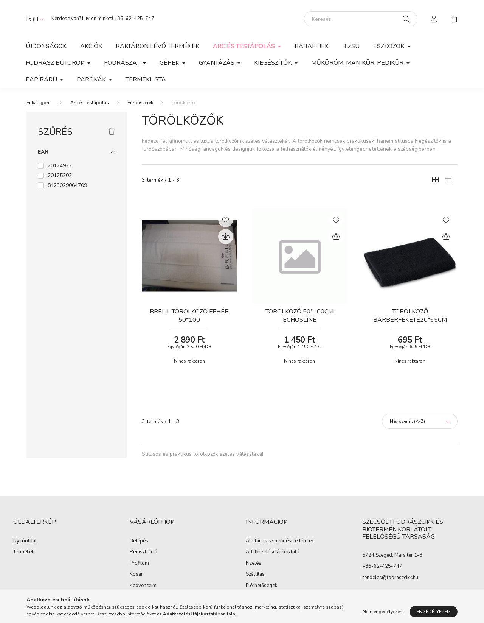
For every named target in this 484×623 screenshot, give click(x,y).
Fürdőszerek (140, 103)
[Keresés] (360, 18)
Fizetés (253, 564)
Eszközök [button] (389, 46)
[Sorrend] (420, 421)
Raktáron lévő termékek (157, 46)
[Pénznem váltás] (33, 18)
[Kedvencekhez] (225, 219)
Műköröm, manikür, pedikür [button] (358, 63)
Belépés (139, 541)
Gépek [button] (170, 63)
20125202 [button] (60, 175)
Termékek (23, 552)
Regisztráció (143, 552)
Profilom (139, 564)
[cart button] (453, 18)
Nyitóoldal (25, 541)
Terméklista (146, 79)
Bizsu (351, 46)
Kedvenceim (143, 586)
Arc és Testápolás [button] (244, 46)
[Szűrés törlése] (111, 132)
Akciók (91, 46)
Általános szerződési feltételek (280, 541)
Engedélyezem (433, 612)
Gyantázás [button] (217, 63)
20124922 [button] (60, 165)
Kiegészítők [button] (273, 63)
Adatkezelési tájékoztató (272, 552)
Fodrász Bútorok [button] (56, 63)
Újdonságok (46, 46)
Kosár (136, 575)
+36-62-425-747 (134, 18)
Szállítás (255, 575)
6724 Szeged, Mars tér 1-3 (392, 555)
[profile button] (434, 18)
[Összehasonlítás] (225, 236)
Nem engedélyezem (383, 612)
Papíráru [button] (42, 79)
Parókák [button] (92, 79)
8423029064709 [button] (67, 185)
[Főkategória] (39, 103)
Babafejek (312, 46)
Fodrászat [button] (122, 63)
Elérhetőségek (261, 586)
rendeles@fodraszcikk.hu (390, 577)
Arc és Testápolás (89, 103)
